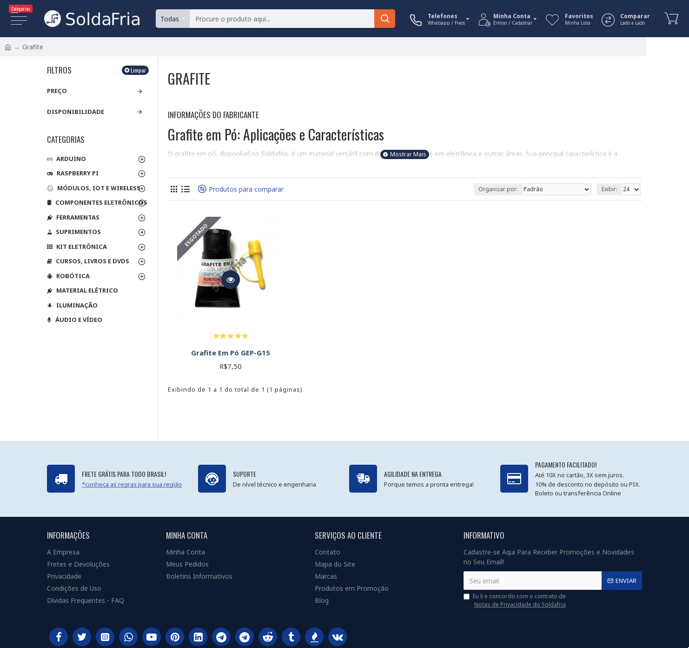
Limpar (138, 70)
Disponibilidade (75, 111)
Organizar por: (498, 189)
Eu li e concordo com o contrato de (515, 600)
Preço (57, 91)
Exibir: (609, 189)
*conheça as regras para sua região (132, 484)
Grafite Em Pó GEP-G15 (230, 352)
